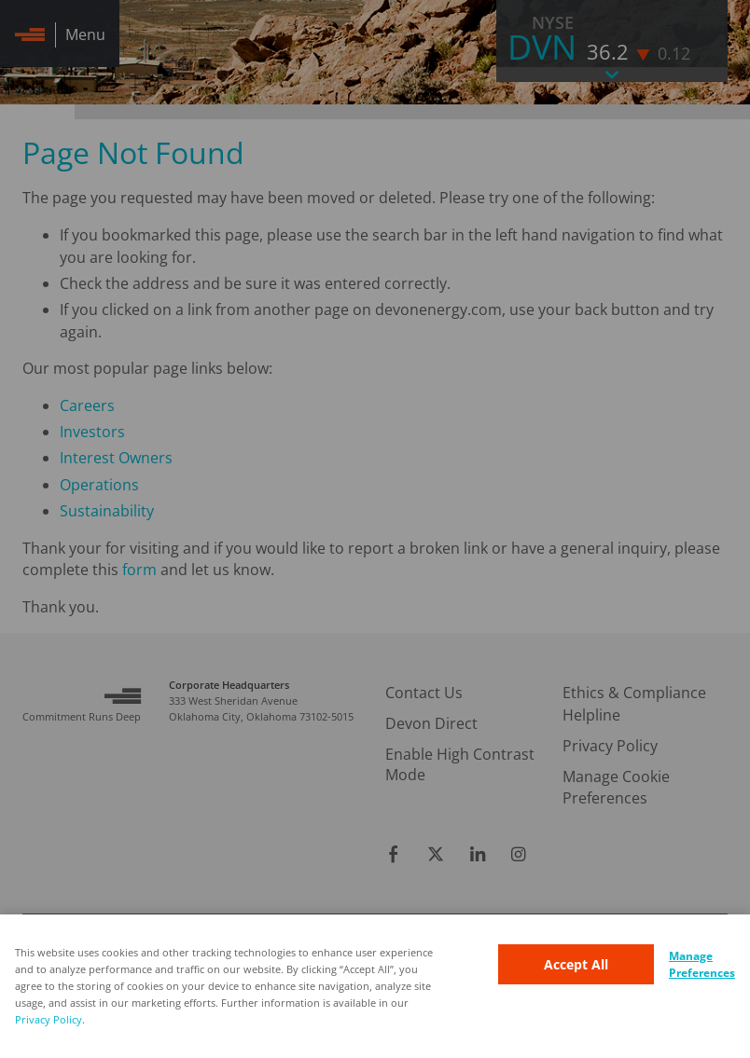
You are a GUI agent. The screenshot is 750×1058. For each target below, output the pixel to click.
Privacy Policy (48, 1019)
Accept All (576, 964)
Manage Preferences (702, 964)
